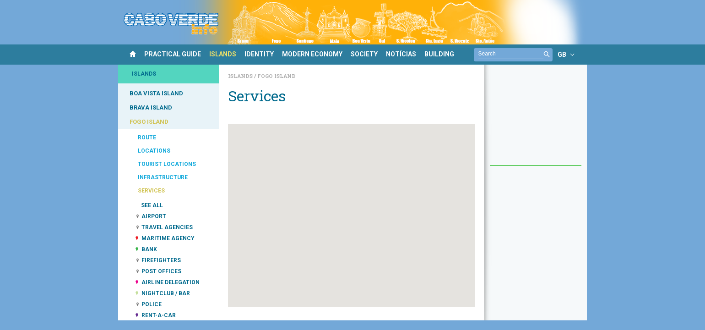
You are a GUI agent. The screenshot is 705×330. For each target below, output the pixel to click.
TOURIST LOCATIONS (167, 164)
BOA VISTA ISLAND (156, 93)
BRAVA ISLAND (151, 107)
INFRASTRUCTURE (163, 177)
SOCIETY (364, 54)
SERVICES (151, 190)
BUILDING (439, 54)
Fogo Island (276, 75)
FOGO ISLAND (149, 121)
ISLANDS (222, 54)
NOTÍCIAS (401, 54)
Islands (241, 75)
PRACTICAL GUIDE (172, 54)
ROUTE (147, 137)
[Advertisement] (535, 119)
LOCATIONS (154, 151)
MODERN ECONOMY (312, 54)
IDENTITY (259, 54)
